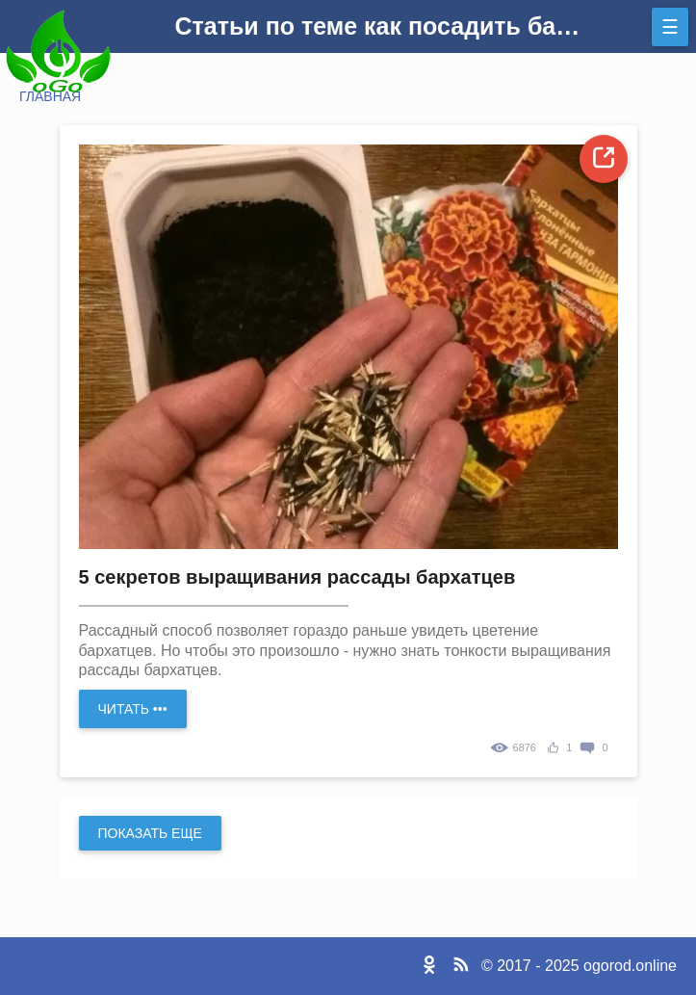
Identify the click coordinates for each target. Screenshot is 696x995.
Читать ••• (133, 709)
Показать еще (150, 833)
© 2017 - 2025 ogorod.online (579, 965)
